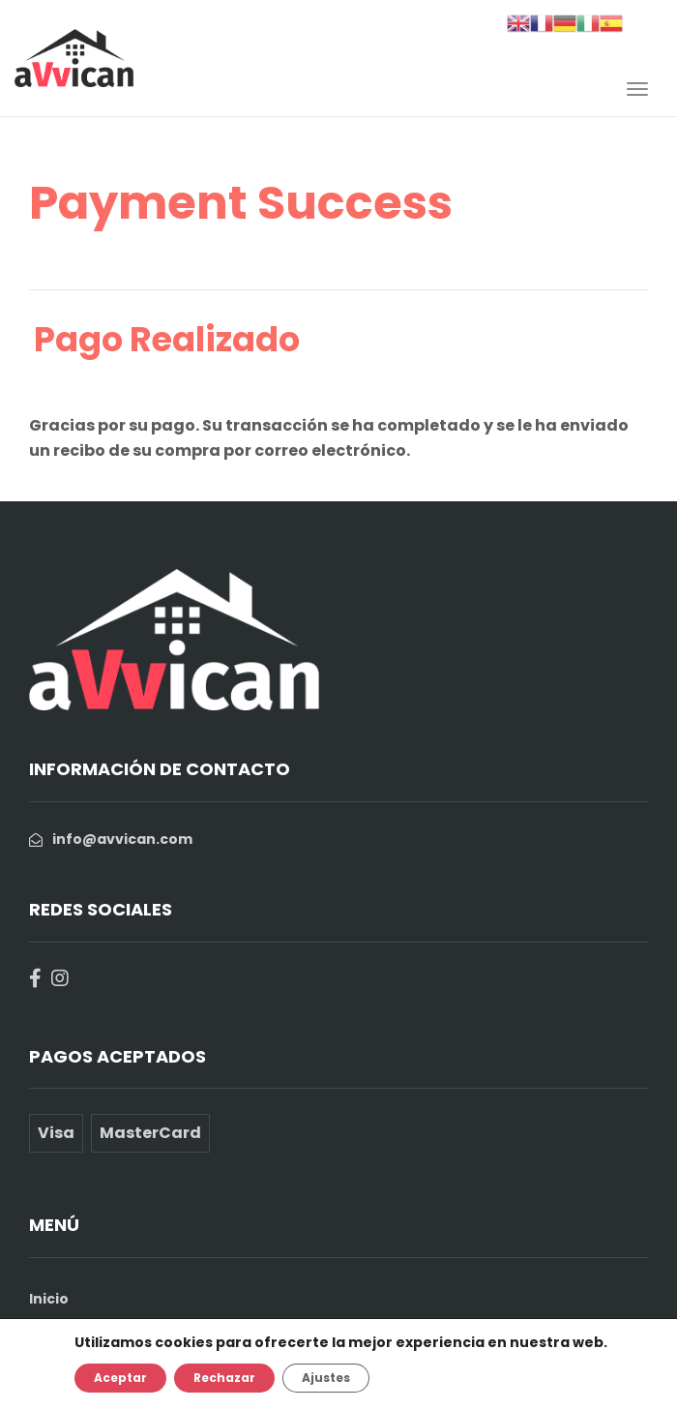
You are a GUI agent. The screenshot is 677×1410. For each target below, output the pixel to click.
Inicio (49, 1298)
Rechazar (224, 1377)
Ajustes (326, 1377)
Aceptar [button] (120, 1377)
